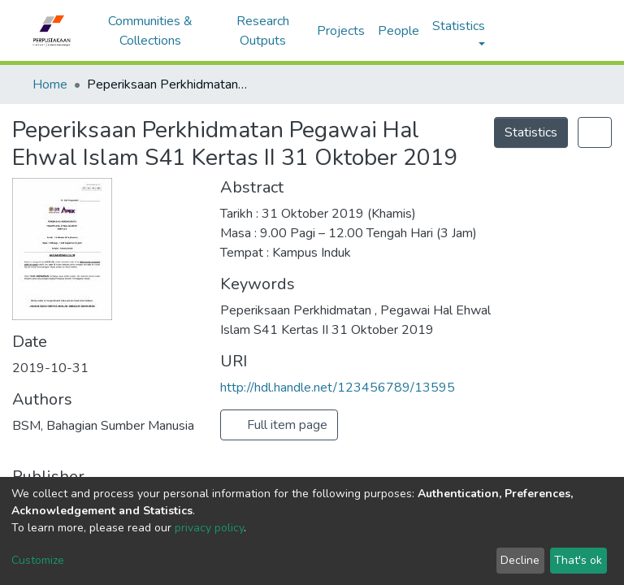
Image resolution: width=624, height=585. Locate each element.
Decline (520, 560)
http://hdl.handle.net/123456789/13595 (337, 387)
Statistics (531, 132)
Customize (37, 560)
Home (49, 84)
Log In (561, 31)
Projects (341, 31)
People (398, 31)
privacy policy (209, 527)
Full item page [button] (279, 425)
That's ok (578, 560)
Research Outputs (262, 31)
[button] (527, 31)
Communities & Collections (150, 31)
